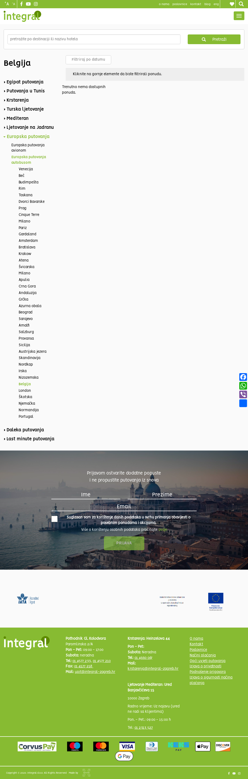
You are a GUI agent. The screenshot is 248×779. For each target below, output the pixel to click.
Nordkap (26, 364)
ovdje (162, 530)
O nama (196, 638)
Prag (22, 208)
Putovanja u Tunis (26, 91)
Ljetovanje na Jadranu (30, 127)
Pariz (23, 228)
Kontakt (195, 4)
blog (207, 4)
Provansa (26, 338)
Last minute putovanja (30, 439)
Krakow (25, 254)
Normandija (29, 410)
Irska (23, 371)
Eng (216, 4)
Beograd (25, 312)
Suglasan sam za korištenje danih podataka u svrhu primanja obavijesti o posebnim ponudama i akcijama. (120, 520)
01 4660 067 (143, 658)
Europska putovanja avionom (28, 148)
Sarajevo (26, 319)
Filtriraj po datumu (88, 59)
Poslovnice (198, 650)
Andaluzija (28, 293)
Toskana (25, 195)
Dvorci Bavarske (32, 202)
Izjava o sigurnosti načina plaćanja (211, 680)
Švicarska (26, 267)
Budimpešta (29, 182)
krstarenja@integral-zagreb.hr (153, 669)
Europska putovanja (28, 137)
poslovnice (179, 4)
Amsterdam (28, 241)
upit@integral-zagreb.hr (95, 672)
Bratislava (27, 247)
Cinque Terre (29, 215)
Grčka (23, 299)
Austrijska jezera (32, 351)
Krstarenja (18, 100)
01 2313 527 (143, 728)
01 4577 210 (102, 661)
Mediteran (18, 118)
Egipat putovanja (25, 82)
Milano (24, 221)
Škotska (25, 397)
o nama (164, 4)
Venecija (26, 169)
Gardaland (27, 234)
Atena (24, 260)
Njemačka (27, 403)
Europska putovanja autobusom (28, 160)
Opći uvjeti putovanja (207, 661)
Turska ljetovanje (25, 109)
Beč (21, 176)
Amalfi (24, 325)
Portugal (26, 416)
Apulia (24, 280)
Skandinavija (29, 358)
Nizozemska (29, 377)
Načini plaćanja (203, 655)
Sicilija (24, 345)
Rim (22, 188)
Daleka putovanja (25, 430)
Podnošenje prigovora (208, 672)
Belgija (25, 384)
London (25, 391)
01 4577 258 (83, 666)
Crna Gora (27, 286)
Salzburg (26, 332)
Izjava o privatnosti (205, 666)
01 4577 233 (81, 661)
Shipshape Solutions (86, 772)
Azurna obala (30, 306)
